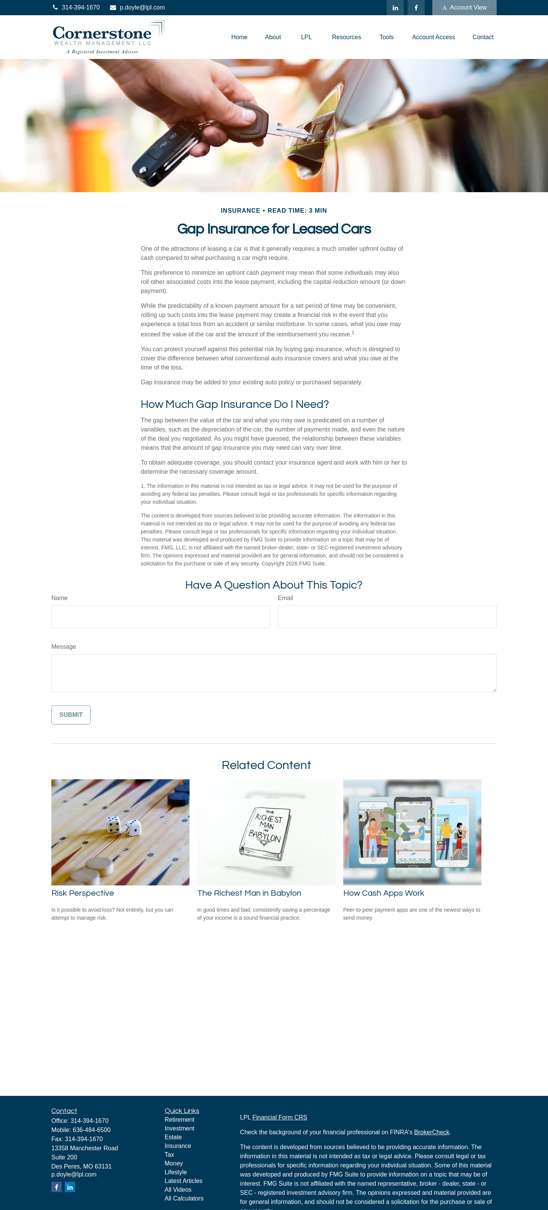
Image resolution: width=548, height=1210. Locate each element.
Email (285, 598)
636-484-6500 (92, 1130)
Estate (173, 1137)
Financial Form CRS (279, 1117)
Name (59, 598)
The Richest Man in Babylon (249, 893)
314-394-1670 (75, 7)
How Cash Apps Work (383, 893)
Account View (464, 7)
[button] (239, 37)
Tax (169, 1154)
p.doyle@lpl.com (137, 7)
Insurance (178, 1146)
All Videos (178, 1189)
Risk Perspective (82, 893)
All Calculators (184, 1198)
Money (174, 1163)
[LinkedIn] (395, 7)
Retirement (179, 1119)
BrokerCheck (431, 1132)
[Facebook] (416, 7)
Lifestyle (176, 1172)
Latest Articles (184, 1181)
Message (63, 646)
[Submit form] (71, 714)
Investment (179, 1128)
